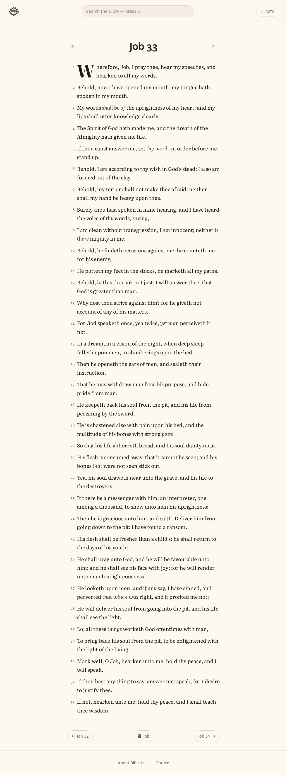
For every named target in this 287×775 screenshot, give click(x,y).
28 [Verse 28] (73, 608)
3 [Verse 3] (74, 107)
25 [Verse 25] (73, 538)
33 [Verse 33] (73, 702)
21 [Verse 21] (73, 457)
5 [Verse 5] (74, 148)
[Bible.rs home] (14, 11)
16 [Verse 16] (73, 364)
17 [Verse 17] (73, 384)
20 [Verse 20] (73, 445)
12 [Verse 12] (73, 282)
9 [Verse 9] (74, 230)
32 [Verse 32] (73, 681)
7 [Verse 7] (74, 189)
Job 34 (204, 736)
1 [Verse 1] (74, 67)
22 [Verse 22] (73, 477)
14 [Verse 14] (73, 323)
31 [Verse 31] (73, 661)
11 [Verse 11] (73, 270)
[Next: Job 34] (213, 46)
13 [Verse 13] (73, 303)
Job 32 (83, 736)
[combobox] (138, 11)
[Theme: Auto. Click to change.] (267, 11)
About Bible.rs (131, 762)
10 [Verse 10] (73, 250)
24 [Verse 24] (73, 518)
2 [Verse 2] (74, 87)
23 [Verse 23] (73, 498)
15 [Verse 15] (73, 343)
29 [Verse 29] (73, 629)
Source (162, 762)
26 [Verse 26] (73, 559)
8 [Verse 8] (74, 209)
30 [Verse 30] (73, 640)
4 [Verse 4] (74, 128)
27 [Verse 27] (73, 588)
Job (147, 736)
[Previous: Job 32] (73, 46)
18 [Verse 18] (73, 404)
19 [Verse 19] (73, 425)
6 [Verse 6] (74, 169)
